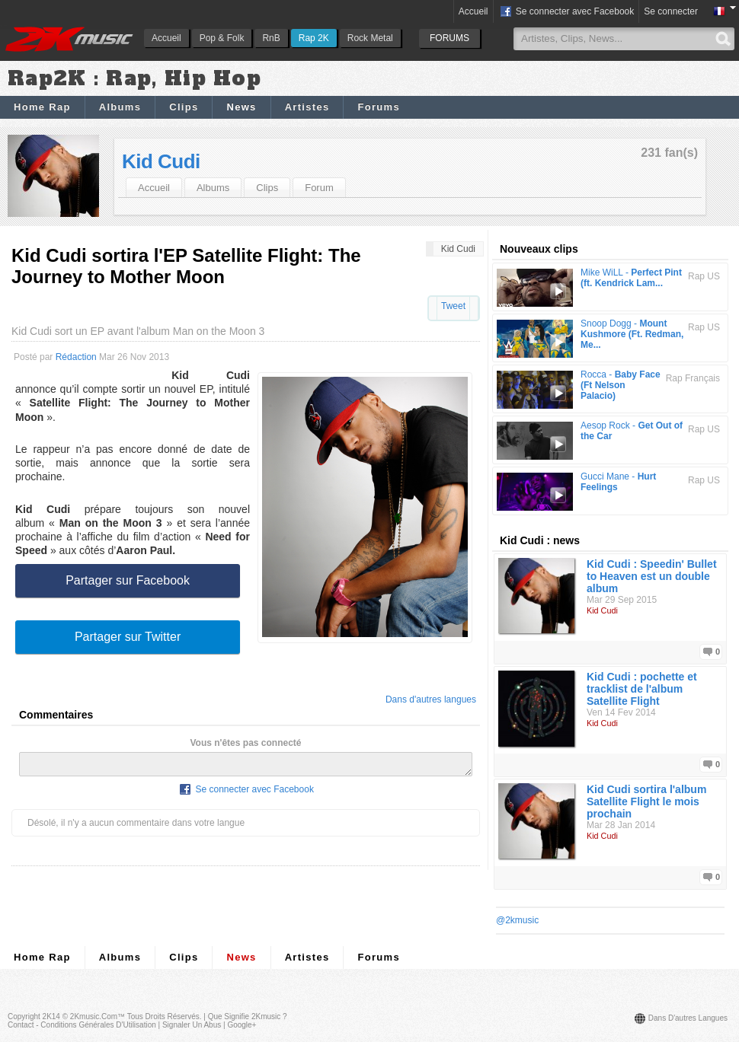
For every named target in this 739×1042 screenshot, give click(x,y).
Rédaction (76, 357)
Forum (319, 187)
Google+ (241, 1025)
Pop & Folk (222, 38)
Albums (120, 107)
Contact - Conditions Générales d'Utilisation (82, 1025)
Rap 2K (314, 38)
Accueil (166, 38)
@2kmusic (517, 920)
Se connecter (671, 11)
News (241, 107)
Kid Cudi (161, 161)
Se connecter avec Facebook (566, 12)
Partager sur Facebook (128, 580)
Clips (183, 107)
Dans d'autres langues (430, 699)
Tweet (453, 306)
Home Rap (42, 107)
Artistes (307, 107)
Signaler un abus (191, 1025)
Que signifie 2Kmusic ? (247, 1016)
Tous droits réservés (163, 1016)
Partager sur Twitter (128, 636)
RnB (271, 38)
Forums (378, 107)
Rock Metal (370, 38)
